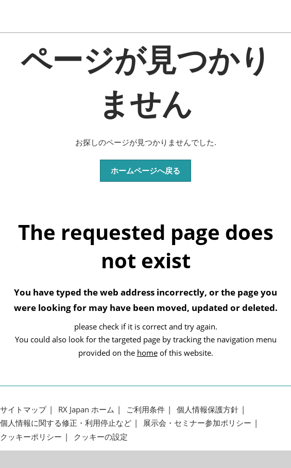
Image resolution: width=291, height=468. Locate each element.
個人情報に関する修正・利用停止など (65, 423)
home (147, 353)
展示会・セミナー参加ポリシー (197, 423)
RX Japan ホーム (86, 409)
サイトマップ (23, 409)
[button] (145, 171)
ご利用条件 (145, 409)
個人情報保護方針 (207, 409)
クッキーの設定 (101, 437)
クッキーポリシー (31, 437)
